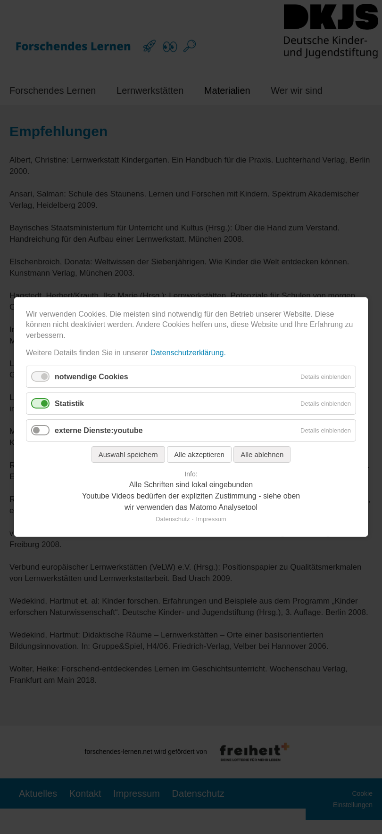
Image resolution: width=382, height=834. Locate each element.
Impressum (211, 519)
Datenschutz (173, 519)
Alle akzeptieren (199, 454)
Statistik (69, 404)
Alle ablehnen (262, 454)
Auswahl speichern (128, 454)
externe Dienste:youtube (99, 430)
